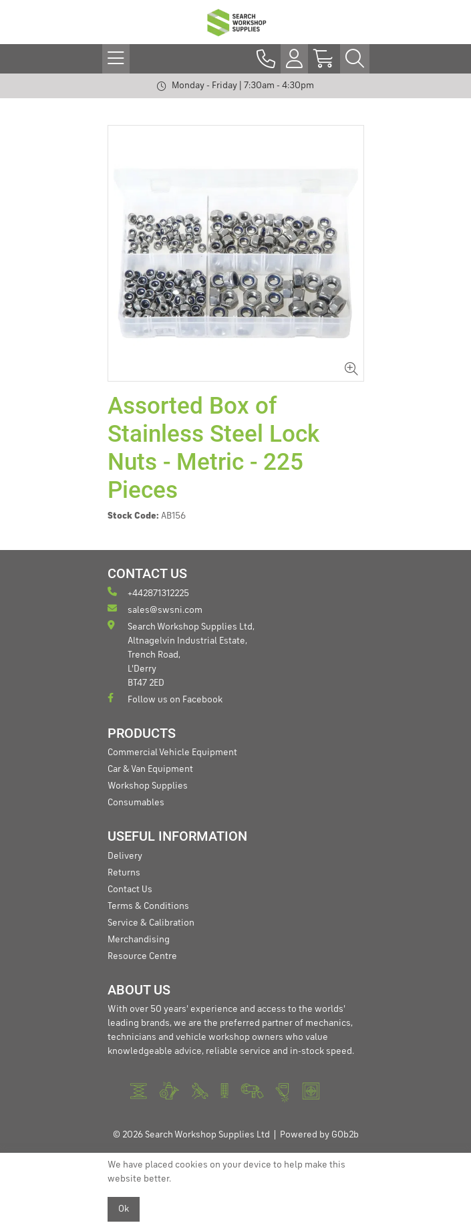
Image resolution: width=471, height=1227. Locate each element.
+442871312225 (148, 592)
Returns (124, 872)
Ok (123, 1209)
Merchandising (139, 939)
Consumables (136, 802)
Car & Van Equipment (150, 769)
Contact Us (130, 889)
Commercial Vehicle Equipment (172, 752)
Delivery (125, 856)
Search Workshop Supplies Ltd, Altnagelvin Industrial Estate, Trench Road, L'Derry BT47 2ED (181, 654)
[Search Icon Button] (354, 59)
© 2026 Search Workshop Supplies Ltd (191, 1134)
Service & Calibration (151, 923)
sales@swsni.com (155, 609)
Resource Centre (142, 956)
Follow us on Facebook (165, 698)
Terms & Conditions (148, 906)
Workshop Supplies (148, 786)
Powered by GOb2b (319, 1134)
